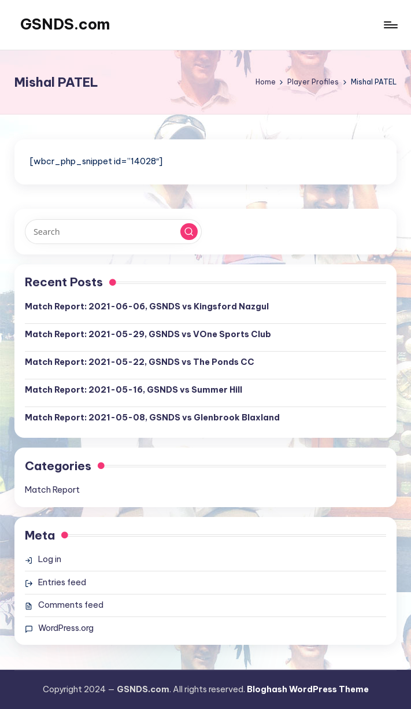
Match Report (52, 490)
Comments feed (70, 605)
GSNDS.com (65, 24)
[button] (189, 232)
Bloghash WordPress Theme (308, 689)
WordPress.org (66, 628)
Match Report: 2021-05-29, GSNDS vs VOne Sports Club (148, 334)
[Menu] (390, 24)
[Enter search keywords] (113, 231)
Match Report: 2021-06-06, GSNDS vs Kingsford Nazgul (147, 306)
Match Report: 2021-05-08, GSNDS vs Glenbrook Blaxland (152, 417)
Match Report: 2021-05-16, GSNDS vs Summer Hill (133, 390)
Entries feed (62, 582)
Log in (49, 559)
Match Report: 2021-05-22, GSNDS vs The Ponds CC (139, 362)
